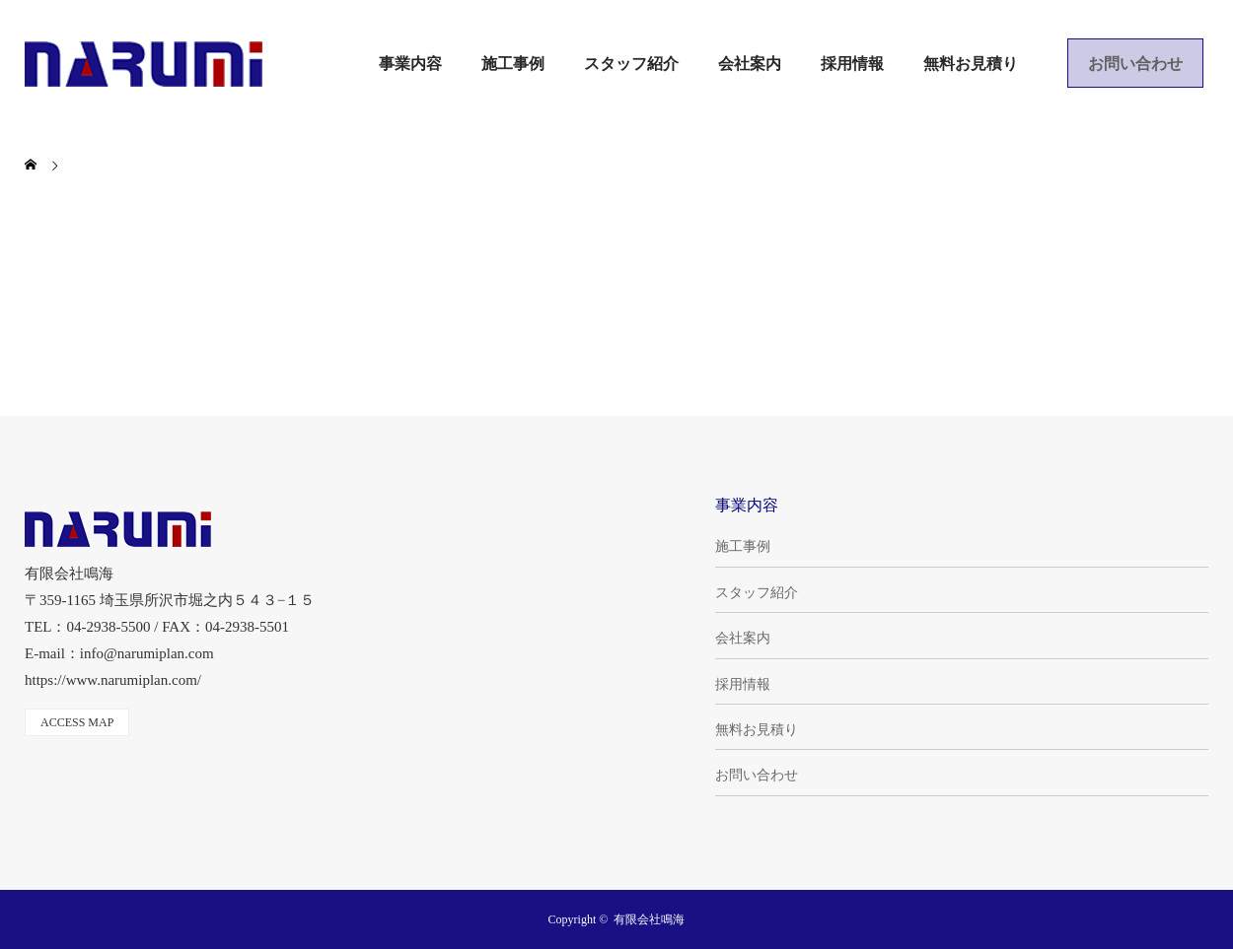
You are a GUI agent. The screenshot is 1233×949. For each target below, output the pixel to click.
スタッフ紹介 (631, 63)
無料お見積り (970, 63)
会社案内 (749, 63)
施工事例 (512, 63)
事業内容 (410, 63)
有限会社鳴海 (649, 919)
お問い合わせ (1135, 63)
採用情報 (852, 63)
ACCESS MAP (76, 722)
